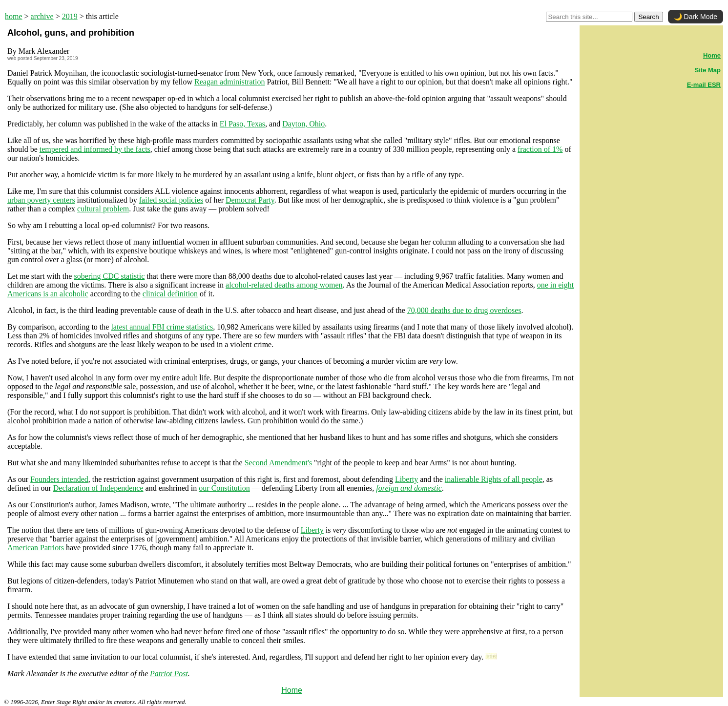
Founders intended (59, 479)
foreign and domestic (409, 488)
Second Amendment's (278, 462)
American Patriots (35, 547)
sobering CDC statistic (109, 276)
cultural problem (103, 209)
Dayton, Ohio (303, 124)
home (13, 16)
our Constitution (224, 488)
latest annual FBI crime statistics (162, 327)
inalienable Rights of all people (493, 479)
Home (291, 690)
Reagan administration (229, 82)
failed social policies (171, 200)
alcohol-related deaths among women (284, 285)
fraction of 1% (540, 149)
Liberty (406, 479)
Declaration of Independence (98, 488)
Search (648, 17)
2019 (70, 16)
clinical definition (170, 294)
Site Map (708, 70)
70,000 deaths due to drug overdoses (464, 310)
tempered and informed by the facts (95, 149)
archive (42, 16)
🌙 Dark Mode (695, 17)
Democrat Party (250, 200)
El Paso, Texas (242, 124)
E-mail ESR (704, 84)
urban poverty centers (41, 200)
